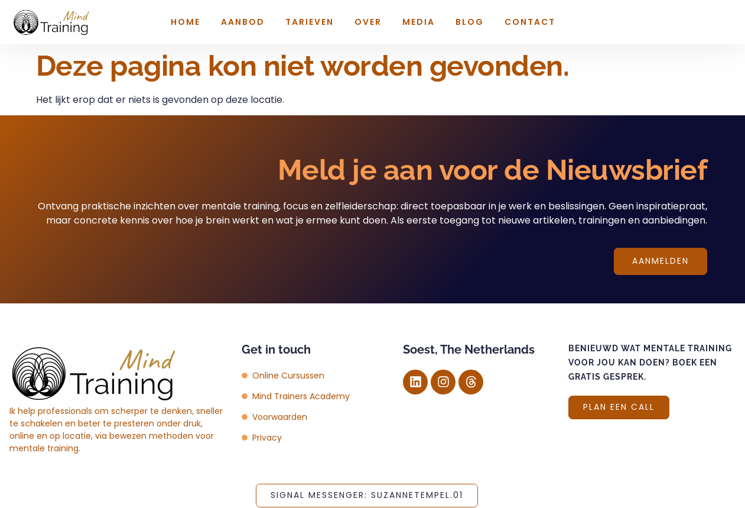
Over (368, 22)
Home (185, 22)
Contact (530, 22)
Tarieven (309, 22)
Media (418, 22)
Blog (470, 22)
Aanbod (243, 22)
